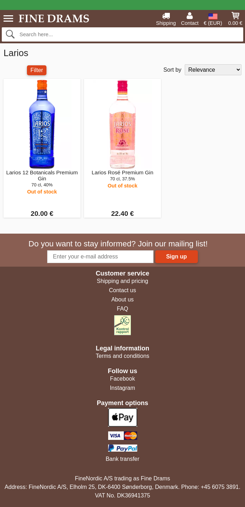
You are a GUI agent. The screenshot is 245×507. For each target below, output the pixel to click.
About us (122, 299)
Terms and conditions (122, 356)
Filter (36, 70)
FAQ (122, 309)
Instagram (122, 388)
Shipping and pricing (122, 281)
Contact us (122, 290)
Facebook (122, 379)
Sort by (172, 70)
